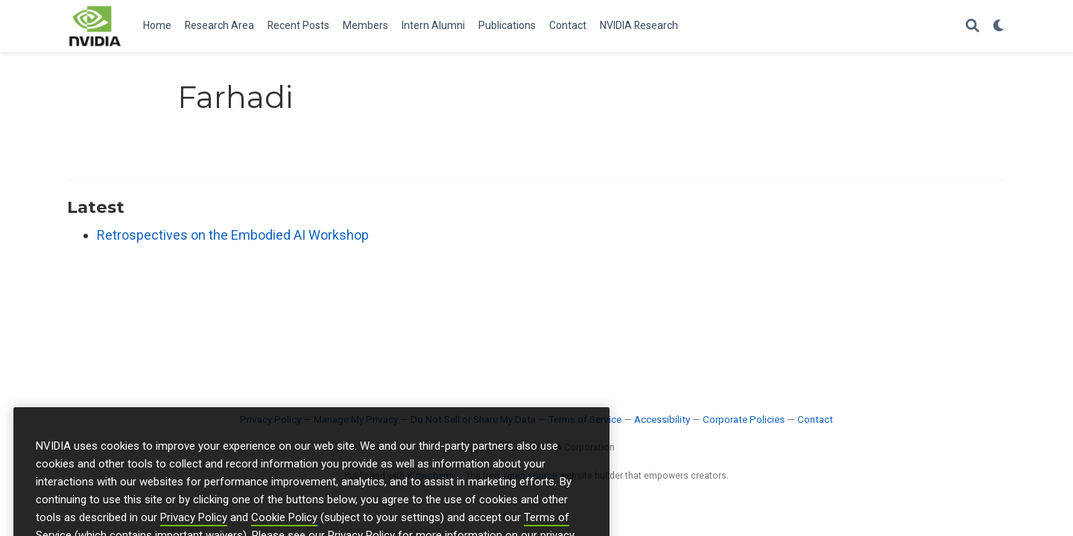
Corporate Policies (744, 419)
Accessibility (662, 419)
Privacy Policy (193, 527)
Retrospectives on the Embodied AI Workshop (233, 235)
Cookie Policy (284, 527)
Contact (815, 419)
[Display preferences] (999, 26)
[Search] (972, 26)
